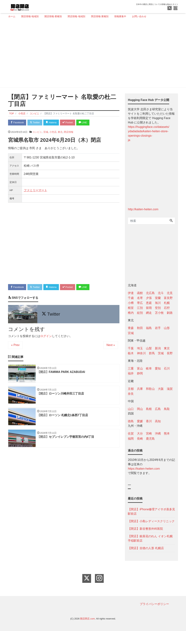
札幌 (167, 302)
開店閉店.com (87, 618)
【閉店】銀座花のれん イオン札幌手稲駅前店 (150, 538)
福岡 (131, 438)
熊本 (167, 433)
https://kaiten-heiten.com (144, 468)
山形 (167, 328)
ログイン (46, 336)
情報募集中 (120, 16)
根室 (131, 307)
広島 (158, 408)
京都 (131, 388)
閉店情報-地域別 (76, 16)
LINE (83, 122)
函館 (140, 293)
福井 (131, 373)
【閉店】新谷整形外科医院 (145, 528)
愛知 (158, 368)
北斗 (161, 293)
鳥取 (167, 408)
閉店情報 (68, 132)
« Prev (15, 345)
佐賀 (131, 433)
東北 (60, 132)
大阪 (161, 388)
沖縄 (158, 433)
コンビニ (37, 132)
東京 (167, 348)
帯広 (140, 302)
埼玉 (140, 348)
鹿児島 (150, 438)
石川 (167, 368)
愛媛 (140, 421)
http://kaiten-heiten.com (143, 209)
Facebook (17, 122)
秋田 (140, 328)
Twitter (35, 122)
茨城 (161, 353)
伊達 (131, 293)
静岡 (140, 373)
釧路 (170, 312)
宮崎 (149, 433)
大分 (140, 433)
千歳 (131, 297)
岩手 (158, 328)
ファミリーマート (35, 190)
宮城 (45, 132)
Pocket (67, 122)
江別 (140, 307)
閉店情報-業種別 (99, 16)
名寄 (140, 297)
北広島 (150, 293)
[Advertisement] (91, 54)
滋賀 (170, 388)
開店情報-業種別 (53, 16)
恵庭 (149, 302)
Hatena (51, 122)
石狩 (167, 307)
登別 (158, 307)
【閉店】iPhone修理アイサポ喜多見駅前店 (151, 511)
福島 (149, 328)
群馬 (152, 353)
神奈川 (141, 353)
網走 (149, 312)
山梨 (149, 348)
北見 (170, 293)
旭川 (158, 302)
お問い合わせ (139, 16)
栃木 (131, 353)
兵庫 (140, 388)
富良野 (168, 297)
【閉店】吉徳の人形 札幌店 (146, 548)
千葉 (131, 348)
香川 (149, 421)
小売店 (53, 132)
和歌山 (150, 388)
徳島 (131, 421)
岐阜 (149, 368)
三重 (131, 368)
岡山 (140, 408)
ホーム (11, 16)
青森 (131, 328)
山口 (131, 408)
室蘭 (158, 297)
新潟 (158, 348)
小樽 (131, 302)
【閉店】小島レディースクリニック (151, 521)
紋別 (140, 312)
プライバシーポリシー (154, 604)
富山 (140, 368)
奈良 (131, 393)
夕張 (149, 297)
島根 (149, 408)
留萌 (149, 307)
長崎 (140, 438)
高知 (158, 421)
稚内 (131, 312)
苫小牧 (159, 312)
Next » (110, 345)
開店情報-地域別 (30, 16)
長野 (170, 353)
